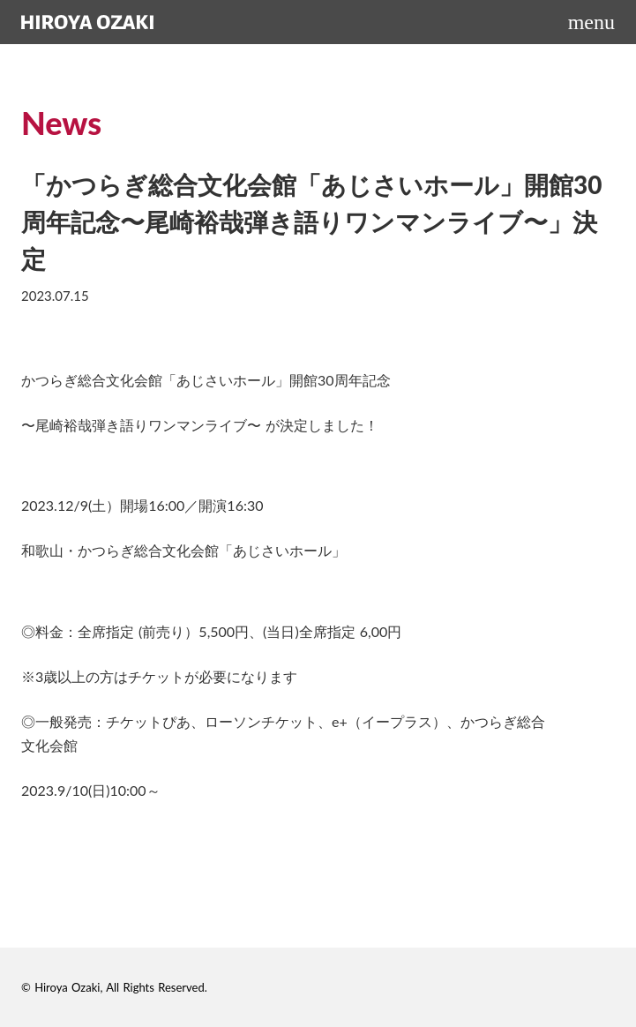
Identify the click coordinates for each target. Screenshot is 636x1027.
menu (591, 22)
